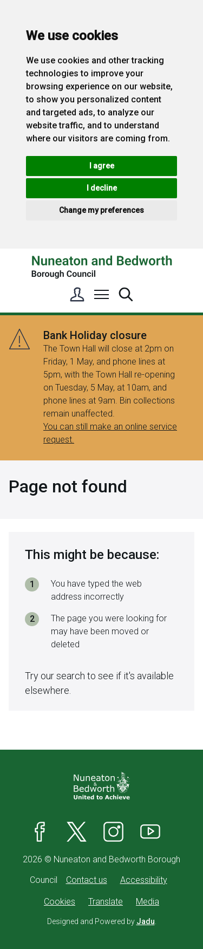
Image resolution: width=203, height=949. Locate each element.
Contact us (86, 880)
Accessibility (143, 880)
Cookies (59, 901)
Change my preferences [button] (101, 210)
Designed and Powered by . (101, 921)
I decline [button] (102, 188)
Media (147, 901)
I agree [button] (101, 165)
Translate (105, 901)
